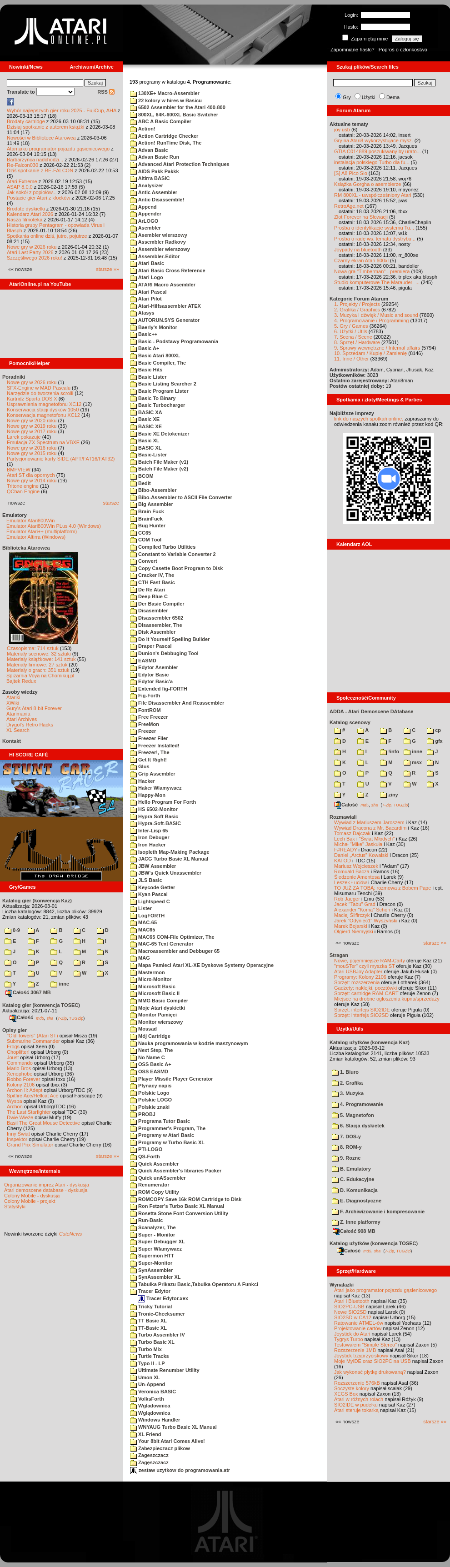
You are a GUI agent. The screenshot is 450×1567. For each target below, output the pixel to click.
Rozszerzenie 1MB (355, 1350)
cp (434, 730)
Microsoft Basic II (155, 993)
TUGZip (76, 1018)
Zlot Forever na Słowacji (361, 217)
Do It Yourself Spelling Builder (170, 639)
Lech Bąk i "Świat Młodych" (364, 838)
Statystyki (14, 1206)
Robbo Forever (23, 1079)
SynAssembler (151, 1270)
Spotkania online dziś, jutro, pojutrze (47, 236)
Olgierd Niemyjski (353, 931)
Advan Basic (149, 150)
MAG (140, 958)
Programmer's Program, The (167, 1128)
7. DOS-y (346, 1136)
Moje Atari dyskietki (157, 1008)
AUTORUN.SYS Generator (165, 320)
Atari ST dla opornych (31, 475)
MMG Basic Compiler (159, 1000)
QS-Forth (145, 1156)
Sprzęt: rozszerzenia (357, 982)
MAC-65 (143, 922)
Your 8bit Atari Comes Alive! (167, 1441)
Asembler (145, 227)
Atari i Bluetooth (352, 1301)
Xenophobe (19, 1073)
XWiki (12, 703)
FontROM (145, 710)
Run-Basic (146, 1220)
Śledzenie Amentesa (357, 877)
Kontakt (11, 741)
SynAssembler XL (155, 1277)
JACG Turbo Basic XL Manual (169, 858)
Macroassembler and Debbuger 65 (175, 951)
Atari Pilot (146, 298)
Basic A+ (144, 348)
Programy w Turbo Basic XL (167, 1142)
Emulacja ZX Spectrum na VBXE (43, 442)
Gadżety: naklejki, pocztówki (365, 988)
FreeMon (144, 724)
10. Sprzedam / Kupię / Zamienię (370, 353)
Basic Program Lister (159, 391)
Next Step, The (151, 1050)
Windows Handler (155, 1419)
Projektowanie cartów (358, 1328)
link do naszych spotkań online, (368, 418)
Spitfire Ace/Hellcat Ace (33, 1095)
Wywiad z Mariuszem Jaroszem (369, 822)
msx (413, 762)
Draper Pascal (150, 646)
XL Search (18, 730)
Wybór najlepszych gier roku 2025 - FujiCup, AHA (61, 110)
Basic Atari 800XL (155, 355)
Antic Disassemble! (157, 199)
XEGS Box (346, 1394)
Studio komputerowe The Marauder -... (377, 282)
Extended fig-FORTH (158, 688)
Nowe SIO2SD (350, 1312)
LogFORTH (147, 915)
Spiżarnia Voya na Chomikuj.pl (40, 675)
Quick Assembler (154, 1163)
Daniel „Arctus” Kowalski (361, 855)
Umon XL (145, 1377)
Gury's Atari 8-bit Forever (34, 708)
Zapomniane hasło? (352, 49)
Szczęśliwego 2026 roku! (34, 257)
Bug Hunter (147, 525)
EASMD (143, 660)
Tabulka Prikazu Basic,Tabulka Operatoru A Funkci (194, 1284)
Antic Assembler (153, 192)
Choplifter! (18, 1052)
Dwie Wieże (20, 1117)
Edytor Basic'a (151, 681)
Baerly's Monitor (153, 327)
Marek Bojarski (350, 926)
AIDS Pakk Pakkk (154, 171)
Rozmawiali (343, 817)
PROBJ (142, 1114)
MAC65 (142, 929)
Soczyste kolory (351, 1388)
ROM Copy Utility (154, 1192)
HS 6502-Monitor (154, 809)
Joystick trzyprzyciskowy (361, 1355)
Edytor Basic (149, 674)
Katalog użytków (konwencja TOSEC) (374, 1243)
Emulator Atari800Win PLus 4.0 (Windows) (53, 526)
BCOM (142, 476)
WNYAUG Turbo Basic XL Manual (173, 1427)
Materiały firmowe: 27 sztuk (37, 664)
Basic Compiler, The (158, 362)
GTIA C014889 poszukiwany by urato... (377, 151)
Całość (21, 1017)
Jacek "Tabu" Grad (354, 904)
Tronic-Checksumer (157, 1314)
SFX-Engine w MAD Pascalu (38, 387)
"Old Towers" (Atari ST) (32, 1035)
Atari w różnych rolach (358, 1399)
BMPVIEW (18, 469)
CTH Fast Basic (152, 582)
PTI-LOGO (146, 1149)
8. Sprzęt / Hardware (357, 342)
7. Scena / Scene (353, 337)
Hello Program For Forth (163, 802)
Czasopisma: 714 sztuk (33, 648)
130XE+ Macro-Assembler (165, 93)
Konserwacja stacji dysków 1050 (43, 409)
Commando (20, 1063)
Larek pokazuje (24, 437)
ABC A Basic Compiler (160, 121)
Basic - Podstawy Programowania (174, 341)
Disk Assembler (152, 632)
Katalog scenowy (350, 722)
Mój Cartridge (150, 1036)
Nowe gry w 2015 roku (31, 453)
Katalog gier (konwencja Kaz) (37, 900)
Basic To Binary (152, 398)
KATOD (342, 860)
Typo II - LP (147, 1363)
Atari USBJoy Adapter (358, 971)
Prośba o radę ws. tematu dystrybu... (374, 238)
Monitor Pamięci (153, 1014)
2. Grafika (347, 1083)
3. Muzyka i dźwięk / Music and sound (376, 315)
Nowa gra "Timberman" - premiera (372, 271)
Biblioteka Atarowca (26, 548)
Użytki (368, 97)
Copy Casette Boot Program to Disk (176, 568)
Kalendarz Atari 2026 (30, 214)
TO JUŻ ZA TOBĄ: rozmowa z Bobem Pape (382, 888)
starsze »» (107, 269)
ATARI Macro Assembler (162, 284)
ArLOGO (144, 221)
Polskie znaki (150, 1107)
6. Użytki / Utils (350, 331)
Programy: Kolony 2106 (360, 977)
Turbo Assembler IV (157, 1334)
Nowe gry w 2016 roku (31, 448)
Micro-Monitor (150, 979)
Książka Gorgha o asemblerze (367, 184)
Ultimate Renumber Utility (165, 1370)
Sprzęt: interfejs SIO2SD (361, 1015)
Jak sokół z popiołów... (31, 192)
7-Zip (62, 1018)
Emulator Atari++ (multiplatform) (41, 531)
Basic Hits (146, 369)
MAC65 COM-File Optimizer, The (172, 937)
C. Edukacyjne (353, 1179)
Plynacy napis (150, 1085)
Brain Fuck (147, 511)
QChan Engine (23, 491)
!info (389, 751)
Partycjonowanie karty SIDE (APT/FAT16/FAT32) (61, 458)
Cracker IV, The (152, 575)
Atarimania (18, 713)
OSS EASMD (149, 1071)
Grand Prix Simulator (30, 1144)
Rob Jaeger (347, 898)
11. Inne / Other (351, 358)
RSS (106, 92)
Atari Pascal (148, 292)
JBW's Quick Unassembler (165, 873)
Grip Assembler (152, 773)
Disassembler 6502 (156, 618)
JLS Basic (146, 880)
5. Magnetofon (353, 1115)
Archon (15, 1106)
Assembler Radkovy (158, 242)
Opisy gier (14, 1030)
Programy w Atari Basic (162, 1135)
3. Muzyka (348, 1093)
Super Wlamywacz (156, 1249)
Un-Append (147, 1384)
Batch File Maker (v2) (159, 468)
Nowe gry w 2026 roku (31, 247)
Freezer (143, 731)
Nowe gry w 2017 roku (31, 431)
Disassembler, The (156, 625)
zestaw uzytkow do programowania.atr (180, 1470)
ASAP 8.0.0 (20, 187)
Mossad (143, 1028)
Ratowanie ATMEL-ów (358, 1323)
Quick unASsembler (158, 1178)
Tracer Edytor (150, 1291)
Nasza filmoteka (24, 219)
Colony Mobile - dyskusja (32, 1195)
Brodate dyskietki (26, 208)
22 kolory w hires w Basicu (166, 100)
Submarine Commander (33, 1041)
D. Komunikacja (355, 1190)
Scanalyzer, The (153, 1227)
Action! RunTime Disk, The (165, 142)
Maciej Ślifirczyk (352, 915)
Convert (143, 561)
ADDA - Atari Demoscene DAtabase (371, 711)
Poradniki (13, 377)
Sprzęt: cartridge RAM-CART (366, 993)
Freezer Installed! (155, 745)
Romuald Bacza (352, 871)
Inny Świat (18, 1133)
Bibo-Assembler (153, 490)
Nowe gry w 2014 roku (31, 480)
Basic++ (143, 334)
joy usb (342, 129)
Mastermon (147, 972)
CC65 (140, 533)
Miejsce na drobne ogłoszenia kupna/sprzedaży (387, 998)
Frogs (13, 1046)
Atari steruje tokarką (356, 1410)
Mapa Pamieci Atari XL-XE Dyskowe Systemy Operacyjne (202, 965)
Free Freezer (149, 717)
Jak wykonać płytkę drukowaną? (370, 1372)
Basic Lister (148, 377)
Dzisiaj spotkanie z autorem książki (46, 127)
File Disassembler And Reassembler (177, 703)
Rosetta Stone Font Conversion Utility (179, 1213)
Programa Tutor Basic (160, 1121)
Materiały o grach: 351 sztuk (38, 670)
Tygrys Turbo (348, 1339)
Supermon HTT (152, 1255)
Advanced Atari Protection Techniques (180, 164)
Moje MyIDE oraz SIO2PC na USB (372, 1361)
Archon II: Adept (25, 1090)
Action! (142, 128)
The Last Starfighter (29, 1112)
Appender (145, 213)
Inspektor (17, 1139)
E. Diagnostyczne (356, 1200)
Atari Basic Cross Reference (167, 270)
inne (59, 983)
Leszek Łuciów (350, 882)
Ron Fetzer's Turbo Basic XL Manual (177, 1206)
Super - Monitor (152, 1234)
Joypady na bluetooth (358, 249)
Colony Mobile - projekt (29, 1201)
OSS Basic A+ (150, 1064)
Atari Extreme (22, 181)
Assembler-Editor (155, 256)
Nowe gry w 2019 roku (31, 426)
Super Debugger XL (157, 1241)
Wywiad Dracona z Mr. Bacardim (370, 828)
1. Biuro (345, 1072)
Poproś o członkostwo (403, 49)
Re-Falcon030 (22, 165)
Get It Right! (148, 759)
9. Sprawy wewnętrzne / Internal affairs (377, 347)
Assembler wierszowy (160, 249)
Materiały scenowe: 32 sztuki (39, 653)
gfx (435, 741)
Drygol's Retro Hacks (29, 724)
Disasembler (149, 610)
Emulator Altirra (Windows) (35, 537)
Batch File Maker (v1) (159, 462)
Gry (347, 97)
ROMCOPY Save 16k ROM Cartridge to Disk (185, 1199)
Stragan (339, 955)
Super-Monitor (151, 1263)
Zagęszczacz (149, 1462)
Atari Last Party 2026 (30, 252)
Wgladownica (150, 1405)
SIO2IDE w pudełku (356, 1404)
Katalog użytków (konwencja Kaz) (370, 1042)
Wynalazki (342, 1284)
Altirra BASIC (150, 178)
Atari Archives (21, 719)
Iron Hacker (148, 844)
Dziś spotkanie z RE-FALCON (40, 170)
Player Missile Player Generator (171, 1078)
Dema (393, 97)
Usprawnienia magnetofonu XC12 (44, 404)
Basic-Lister (148, 454)
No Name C (147, 1057)
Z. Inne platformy (356, 1222)
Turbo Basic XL (152, 1342)
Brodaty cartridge (26, 121)
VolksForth (147, 1399)
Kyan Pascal (149, 894)
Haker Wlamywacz (155, 788)
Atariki (13, 697)
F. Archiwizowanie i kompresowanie (378, 1211)
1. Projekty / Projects (357, 304)
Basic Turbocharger (157, 405)
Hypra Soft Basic (154, 816)
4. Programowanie (357, 1104)
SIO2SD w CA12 (352, 1317)
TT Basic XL (148, 1320)
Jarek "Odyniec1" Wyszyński (365, 920)
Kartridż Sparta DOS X (32, 398)
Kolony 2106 (21, 1084)
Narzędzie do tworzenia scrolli (40, 393)
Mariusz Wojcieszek (356, 866)
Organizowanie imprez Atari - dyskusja (46, 1184)
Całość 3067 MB (28, 992)
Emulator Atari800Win (30, 520)
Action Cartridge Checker (164, 136)
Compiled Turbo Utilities (162, 547)
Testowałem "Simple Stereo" (365, 1344)
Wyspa (14, 1101)
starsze (111, 503)
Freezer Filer (149, 738)
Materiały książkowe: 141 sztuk (41, 659)
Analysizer (146, 185)
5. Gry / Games (351, 326)
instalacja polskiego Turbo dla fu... (372, 162)
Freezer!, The (150, 752)
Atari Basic (147, 263)
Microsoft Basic (152, 986)
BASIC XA (146, 412)
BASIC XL (145, 448)
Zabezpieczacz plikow (160, 1448)
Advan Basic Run (154, 157)
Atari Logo (146, 277)
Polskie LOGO (151, 1099)
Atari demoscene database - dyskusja (45, 1190)
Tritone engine (23, 486)
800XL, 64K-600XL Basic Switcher (174, 114)
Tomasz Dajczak (352, 833)
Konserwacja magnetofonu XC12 (43, 415)
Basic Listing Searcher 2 (163, 383)
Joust (13, 1057)
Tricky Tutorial (151, 1306)
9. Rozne (346, 1158)
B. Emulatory (351, 1168)
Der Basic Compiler (157, 603)
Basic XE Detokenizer (160, 433)
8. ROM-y (347, 1147)
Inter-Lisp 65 (149, 830)
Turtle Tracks (149, 1356)
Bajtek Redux (21, 681)
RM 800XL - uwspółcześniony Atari (372, 195)
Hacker (142, 781)
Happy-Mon (147, 795)
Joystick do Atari (352, 1334)
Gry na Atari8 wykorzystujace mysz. (373, 140)
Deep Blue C (149, 596)
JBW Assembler (153, 866)
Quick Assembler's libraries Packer (175, 1170)
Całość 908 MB (354, 1231)
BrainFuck (146, 518)
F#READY (345, 849)
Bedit (140, 483)
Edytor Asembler (154, 667)
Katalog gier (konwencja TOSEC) (41, 1005)
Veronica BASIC (153, 1391)
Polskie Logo (150, 1093)
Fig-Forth (145, 695)
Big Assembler (151, 504)
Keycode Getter (152, 887)
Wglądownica (150, 1413)
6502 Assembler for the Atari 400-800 (177, 107)
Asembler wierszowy (158, 235)
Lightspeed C (150, 901)
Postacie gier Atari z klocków (38, 197)
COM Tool (145, 539)
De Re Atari (147, 589)
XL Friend (145, 1434)
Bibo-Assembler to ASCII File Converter (181, 497)
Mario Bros (19, 1068)
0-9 (12, 930)
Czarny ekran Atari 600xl (361, 260)
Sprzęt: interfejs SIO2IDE (362, 1009)
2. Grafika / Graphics (357, 309)
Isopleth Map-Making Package (170, 852)
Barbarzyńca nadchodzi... (35, 159)
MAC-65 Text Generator (162, 943)
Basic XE (145, 419)
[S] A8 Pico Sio (350, 173)
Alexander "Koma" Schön (362, 909)
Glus (140, 766)
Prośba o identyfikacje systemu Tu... (374, 227)
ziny (389, 794)
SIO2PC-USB (349, 1306)
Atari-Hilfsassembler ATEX (165, 306)
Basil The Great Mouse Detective (43, 1123)
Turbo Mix (146, 1349)
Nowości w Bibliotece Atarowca (41, 137)
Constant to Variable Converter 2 (173, 554)
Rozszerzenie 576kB (357, 1383)
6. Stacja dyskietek (358, 1125)
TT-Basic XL (148, 1328)
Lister (141, 908)
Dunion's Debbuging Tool (164, 653)
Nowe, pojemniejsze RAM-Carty (369, 960)
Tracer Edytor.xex (163, 1298)
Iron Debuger (150, 837)
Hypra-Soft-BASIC (155, 823)
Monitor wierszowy (156, 1022)
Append (143, 207)
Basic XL (145, 440)
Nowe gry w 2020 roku (31, 420)
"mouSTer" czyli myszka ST (364, 966)
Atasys (142, 312)
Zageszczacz (149, 1455)
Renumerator (150, 1184)
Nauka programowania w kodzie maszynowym (189, 1043)
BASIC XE (146, 426)
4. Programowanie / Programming (371, 320)
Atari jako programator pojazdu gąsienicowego (58, 148)
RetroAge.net (349, 206)
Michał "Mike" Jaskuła (358, 844)
